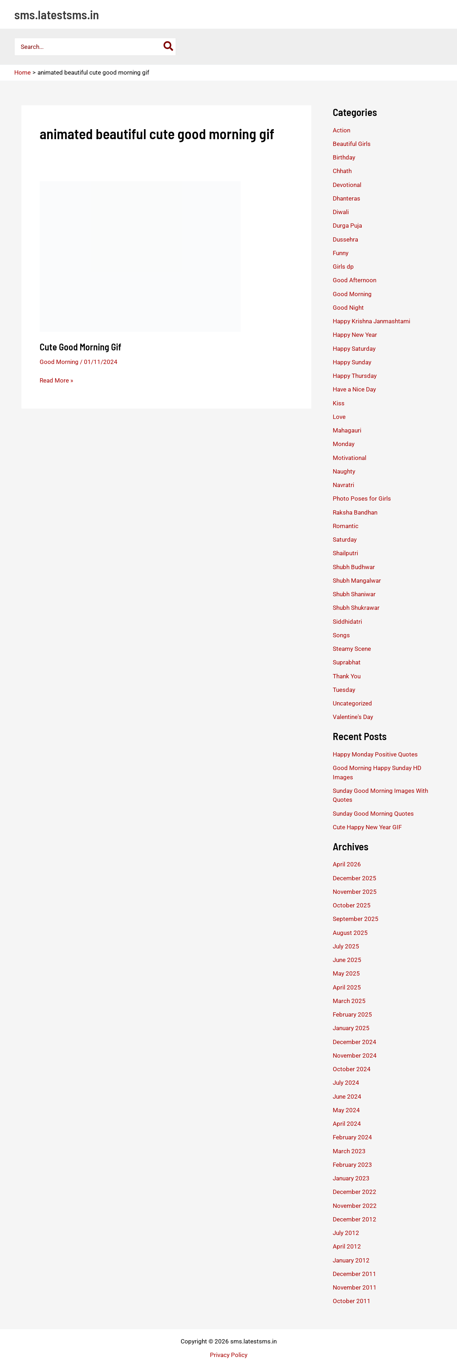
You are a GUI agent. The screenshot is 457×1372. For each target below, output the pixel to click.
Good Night (348, 307)
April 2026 (347, 864)
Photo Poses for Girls (362, 498)
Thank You (347, 676)
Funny (340, 253)
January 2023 (351, 1178)
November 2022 (355, 1205)
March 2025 (349, 1000)
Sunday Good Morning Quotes (373, 813)
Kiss (339, 403)
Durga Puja (347, 225)
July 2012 (346, 1232)
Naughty (344, 471)
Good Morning (59, 361)
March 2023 (349, 1151)
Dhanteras (346, 198)
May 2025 (346, 973)
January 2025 (351, 1028)
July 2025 (346, 946)
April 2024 (347, 1123)
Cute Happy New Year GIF (367, 827)
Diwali (341, 212)
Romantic (345, 526)
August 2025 (350, 932)
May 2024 (346, 1110)
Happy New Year (355, 334)
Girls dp (343, 266)
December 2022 (354, 1191)
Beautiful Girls (352, 143)
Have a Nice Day (354, 389)
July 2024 (346, 1082)
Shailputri (345, 553)
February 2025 (352, 1014)
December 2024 (354, 1042)
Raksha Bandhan (355, 512)
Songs (341, 635)
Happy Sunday (352, 362)
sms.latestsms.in (56, 14)
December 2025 (354, 878)
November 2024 (355, 1055)
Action (341, 130)
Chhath (342, 170)
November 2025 (355, 891)
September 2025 (355, 918)
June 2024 (347, 1096)
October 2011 (352, 1301)
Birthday (344, 157)
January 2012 (351, 1260)
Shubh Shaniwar (354, 594)
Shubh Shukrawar (356, 607)
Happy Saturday (354, 348)
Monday (344, 443)
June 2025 (347, 959)
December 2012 (354, 1219)
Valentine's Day (353, 716)
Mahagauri (347, 430)
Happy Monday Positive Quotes (375, 754)
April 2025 (347, 987)
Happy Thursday (355, 375)
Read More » (56, 380)
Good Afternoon (354, 280)
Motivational (349, 457)
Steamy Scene (352, 648)
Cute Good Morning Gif (80, 346)
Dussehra (345, 239)
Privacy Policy (228, 1354)
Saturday (345, 539)
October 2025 (352, 905)
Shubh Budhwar (354, 567)
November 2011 (355, 1287)
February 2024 (352, 1137)
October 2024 (352, 1069)
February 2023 (352, 1164)
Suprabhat (347, 662)
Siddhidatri (347, 621)
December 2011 (354, 1273)
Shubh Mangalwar (357, 580)
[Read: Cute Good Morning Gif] (140, 255)
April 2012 (347, 1246)
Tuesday (344, 689)
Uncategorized (352, 703)
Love (339, 416)
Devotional (347, 184)
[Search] (168, 46)
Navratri (343, 484)
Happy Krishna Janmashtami (371, 321)
